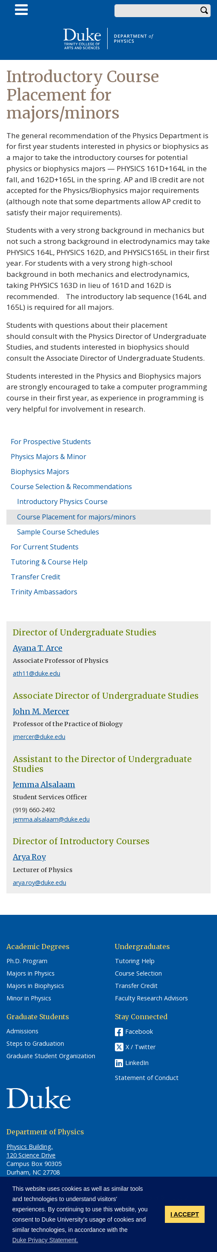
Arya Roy (29, 857)
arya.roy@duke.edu (39, 882)
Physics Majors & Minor (48, 456)
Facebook (139, 1031)
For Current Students (45, 547)
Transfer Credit (35, 576)
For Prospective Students (51, 441)
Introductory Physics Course (62, 501)
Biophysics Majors (40, 471)
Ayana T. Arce (37, 648)
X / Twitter (140, 1047)
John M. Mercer (41, 711)
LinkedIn (137, 1063)
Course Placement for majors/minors (76, 517)
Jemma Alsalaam (44, 784)
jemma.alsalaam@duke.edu (51, 819)
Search (204, 10)
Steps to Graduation (35, 1043)
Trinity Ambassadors (44, 591)
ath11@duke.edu (36, 673)
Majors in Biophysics (35, 986)
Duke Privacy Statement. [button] (45, 1240)
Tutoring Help (135, 961)
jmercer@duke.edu (39, 737)
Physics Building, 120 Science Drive (31, 1150)
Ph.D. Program (26, 961)
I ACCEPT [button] (184, 1214)
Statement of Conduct (147, 1078)
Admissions (22, 1031)
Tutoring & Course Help (49, 562)
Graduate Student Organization (50, 1056)
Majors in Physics (30, 973)
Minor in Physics (28, 998)
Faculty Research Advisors (151, 998)
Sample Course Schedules (58, 532)
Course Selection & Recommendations (71, 486)
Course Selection (138, 973)
